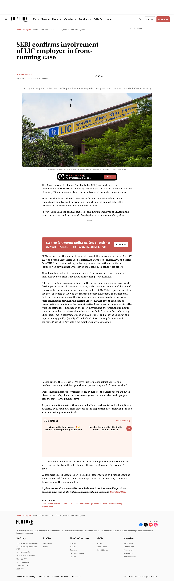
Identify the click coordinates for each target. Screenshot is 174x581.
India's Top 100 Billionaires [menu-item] (27, 543)
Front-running (115, 503)
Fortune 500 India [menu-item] (23, 552)
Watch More (122, 421)
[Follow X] (146, 525)
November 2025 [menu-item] (129, 557)
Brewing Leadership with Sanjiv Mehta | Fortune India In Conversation (105, 430)
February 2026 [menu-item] (129, 547)
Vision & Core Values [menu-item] (60, 576)
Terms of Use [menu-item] (43, 576)
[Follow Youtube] (151, 525)
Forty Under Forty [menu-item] (23, 562)
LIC (71, 503)
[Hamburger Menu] (6, 19)
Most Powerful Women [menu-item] (25, 555)
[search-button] (140, 19)
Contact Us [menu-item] (76, 576)
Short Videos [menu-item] (102, 547)
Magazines (128, 538)
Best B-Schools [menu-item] (22, 565)
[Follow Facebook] (141, 525)
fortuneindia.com (24, 74)
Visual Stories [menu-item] (102, 550)
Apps (109, 19)
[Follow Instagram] (156, 525)
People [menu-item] (45, 547)
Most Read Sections (79, 538)
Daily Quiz (99, 19)
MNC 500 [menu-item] (20, 569)
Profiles (47, 538)
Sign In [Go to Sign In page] (149, 19)
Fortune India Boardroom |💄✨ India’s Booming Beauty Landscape (63, 428)
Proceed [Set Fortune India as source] (110, 177)
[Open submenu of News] (45, 19)
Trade (64, 503)
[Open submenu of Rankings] (85, 19)
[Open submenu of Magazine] (70, 19)
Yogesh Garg (47, 506)
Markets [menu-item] (73, 547)
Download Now (118, 491)
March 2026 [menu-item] (128, 543)
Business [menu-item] (73, 543)
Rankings (21, 538)
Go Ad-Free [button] (163, 19)
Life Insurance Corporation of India (91, 503)
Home (36, 19)
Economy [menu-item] (73, 550)
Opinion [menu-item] (73, 557)
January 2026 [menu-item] (128, 550)
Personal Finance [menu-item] (77, 553)
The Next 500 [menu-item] (21, 559)
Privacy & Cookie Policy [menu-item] (25, 576)
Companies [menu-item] (47, 543)
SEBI (44, 503)
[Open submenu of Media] (56, 19)
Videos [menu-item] (99, 543)
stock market (54, 503)
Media (100, 538)
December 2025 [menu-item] (129, 553)
